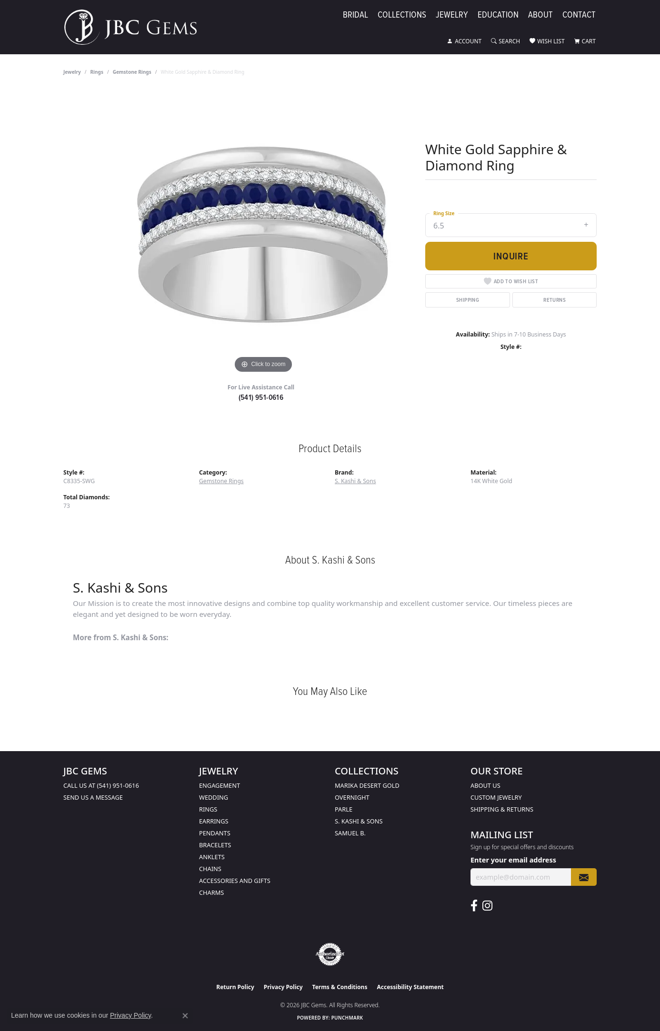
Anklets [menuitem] (212, 857)
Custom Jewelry (496, 797)
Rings (96, 72)
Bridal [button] (355, 15)
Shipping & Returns (501, 809)
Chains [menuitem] (210, 868)
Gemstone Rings (132, 72)
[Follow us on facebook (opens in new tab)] (474, 906)
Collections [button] (402, 15)
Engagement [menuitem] (219, 785)
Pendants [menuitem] (214, 833)
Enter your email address (513, 859)
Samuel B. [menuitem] (350, 833)
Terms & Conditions (340, 987)
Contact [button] (579, 15)
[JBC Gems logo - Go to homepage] (135, 27)
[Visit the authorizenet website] (330, 954)
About (540, 15)
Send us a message (93, 797)
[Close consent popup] (185, 1016)
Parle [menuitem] (343, 809)
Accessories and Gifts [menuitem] (234, 880)
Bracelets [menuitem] (215, 845)
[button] (464, 41)
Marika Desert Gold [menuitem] (367, 785)
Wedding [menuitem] (213, 797)
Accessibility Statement (410, 987)
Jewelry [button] (452, 15)
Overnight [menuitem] (352, 797)
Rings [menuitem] (208, 809)
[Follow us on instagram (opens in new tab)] (487, 906)
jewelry (72, 72)
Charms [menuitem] (211, 892)
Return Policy (235, 987)
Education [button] (498, 15)
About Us (485, 785)
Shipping (467, 300)
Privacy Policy (283, 987)
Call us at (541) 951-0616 (101, 785)
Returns (554, 300)
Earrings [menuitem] (214, 821)
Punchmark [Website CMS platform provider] (347, 1017)
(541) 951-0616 (261, 397)
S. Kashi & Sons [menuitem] (359, 821)
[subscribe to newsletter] (584, 877)
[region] (263, 233)
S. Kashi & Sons (355, 481)
